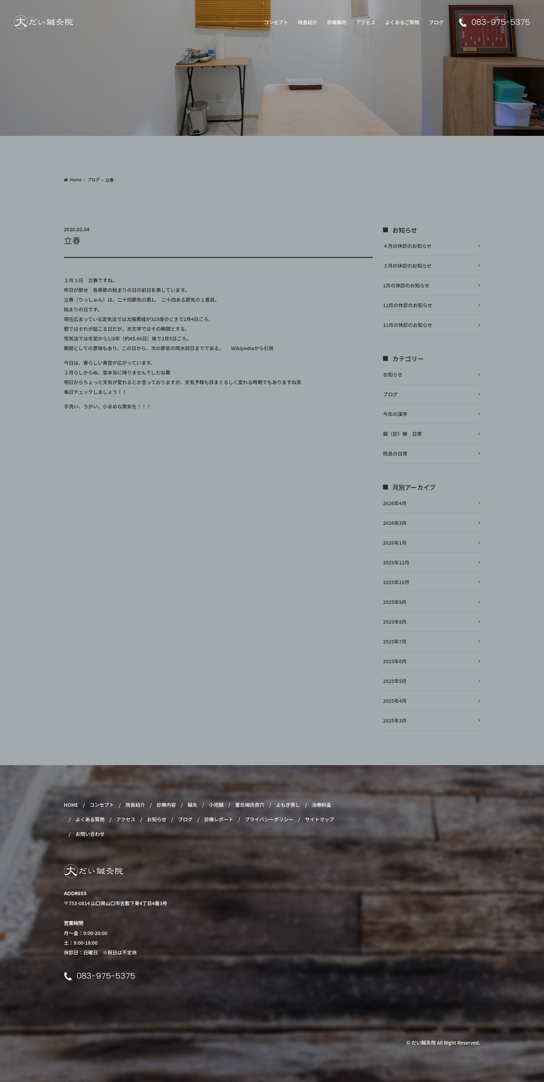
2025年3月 (395, 720)
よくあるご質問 (402, 22)
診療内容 (166, 804)
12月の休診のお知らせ (407, 305)
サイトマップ (319, 819)
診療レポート (218, 819)
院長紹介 (307, 22)
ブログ (436, 22)
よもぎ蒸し (288, 804)
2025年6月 (395, 661)
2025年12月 (396, 562)
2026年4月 (395, 503)
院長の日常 (395, 453)
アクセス (365, 22)
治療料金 (321, 804)
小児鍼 (216, 804)
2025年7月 (395, 641)
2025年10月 (396, 582)
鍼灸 (192, 804)
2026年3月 (395, 522)
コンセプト (276, 22)
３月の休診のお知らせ (407, 265)
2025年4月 (395, 700)
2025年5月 (395, 680)
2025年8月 (395, 621)
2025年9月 (395, 601)
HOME (71, 804)
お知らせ (392, 374)
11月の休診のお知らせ (407, 324)
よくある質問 (89, 819)
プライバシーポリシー (269, 819)
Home (76, 179)
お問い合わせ (89, 833)
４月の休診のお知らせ (407, 245)
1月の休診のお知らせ (406, 285)
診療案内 (337, 22)
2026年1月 (395, 542)
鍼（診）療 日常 (402, 433)
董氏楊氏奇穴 (249, 804)
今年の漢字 (395, 413)
